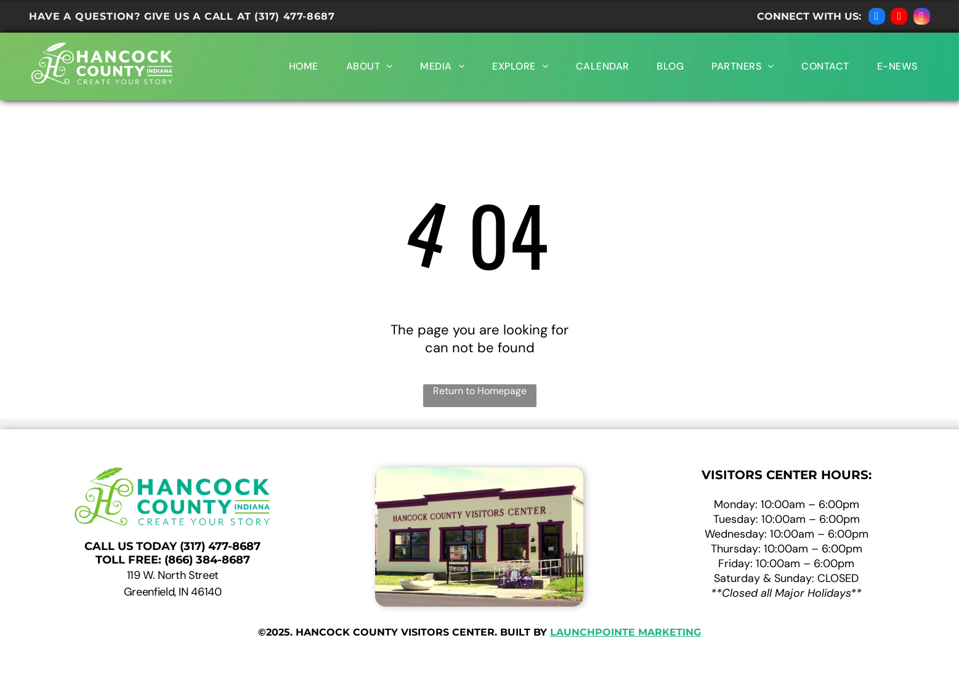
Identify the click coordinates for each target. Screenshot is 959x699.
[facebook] (876, 18)
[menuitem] (302, 66)
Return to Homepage (480, 390)
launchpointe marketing (625, 632)
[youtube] (899, 18)
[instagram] (921, 18)
